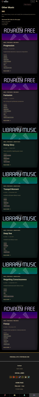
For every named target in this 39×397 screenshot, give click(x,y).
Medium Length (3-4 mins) (9, 117)
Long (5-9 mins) (7, 252)
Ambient (5, 199)
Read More (7, 70)
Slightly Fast (6, 341)
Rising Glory (8, 145)
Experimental (6, 59)
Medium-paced (6, 158)
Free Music (16, 42)
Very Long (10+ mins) (8, 67)
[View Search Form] (36, 1)
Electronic (5, 57)
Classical (5, 56)
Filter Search (27, 4)
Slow (4, 64)
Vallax (6, 48)
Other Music (10, 42)
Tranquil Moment (11, 189)
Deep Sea (7, 233)
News (4, 42)
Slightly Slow (6, 202)
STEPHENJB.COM (24, 357)
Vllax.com (17, 386)
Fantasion (7, 95)
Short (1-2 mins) (7, 161)
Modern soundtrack (7, 61)
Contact (19, 365)
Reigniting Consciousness (15, 279)
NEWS (3, 11)
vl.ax (23, 386)
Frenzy (6, 324)
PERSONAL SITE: (14, 357)
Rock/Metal (6, 245)
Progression (8, 45)
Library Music (16, 141)
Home (32, 1)
